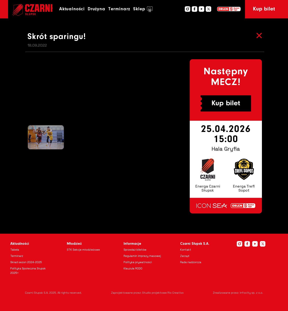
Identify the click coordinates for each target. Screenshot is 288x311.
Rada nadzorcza (190, 262)
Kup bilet (264, 9)
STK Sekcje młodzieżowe (83, 249)
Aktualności (72, 9)
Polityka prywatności (138, 262)
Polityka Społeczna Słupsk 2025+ (28, 271)
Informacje (132, 244)
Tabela (14, 249)
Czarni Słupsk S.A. (194, 244)
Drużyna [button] (96, 9)
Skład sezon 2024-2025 (26, 262)
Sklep (143, 9)
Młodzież (74, 244)
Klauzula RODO (133, 268)
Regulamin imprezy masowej (142, 256)
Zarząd (184, 256)
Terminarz (119, 9)
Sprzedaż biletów (135, 249)
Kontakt (185, 249)
